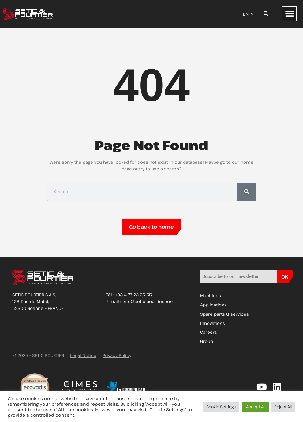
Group (206, 342)
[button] (289, 13)
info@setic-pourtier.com (148, 301)
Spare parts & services (224, 314)
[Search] (246, 192)
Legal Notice (83, 356)
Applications (213, 305)
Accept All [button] (255, 406)
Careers (208, 333)
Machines (210, 296)
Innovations (212, 323)
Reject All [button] (283, 406)
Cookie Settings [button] (221, 406)
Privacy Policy (117, 356)
